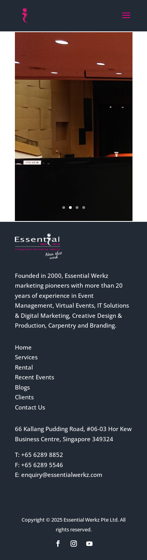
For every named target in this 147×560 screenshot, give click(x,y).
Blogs (22, 387)
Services (26, 357)
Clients (24, 397)
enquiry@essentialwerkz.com (61, 474)
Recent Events (34, 377)
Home (23, 347)
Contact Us (30, 407)
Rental (24, 367)
